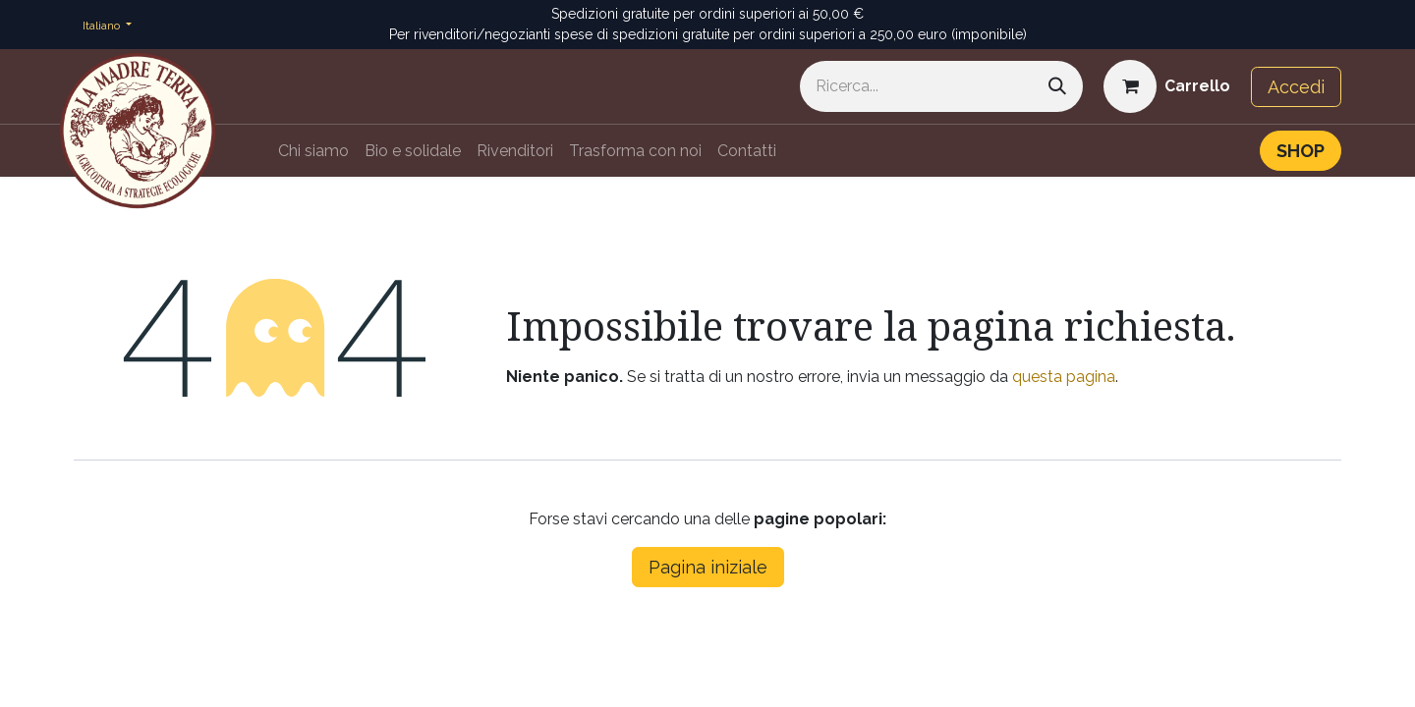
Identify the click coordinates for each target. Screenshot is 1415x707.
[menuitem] (313, 151)
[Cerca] (1057, 86)
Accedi (1296, 87)
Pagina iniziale (708, 567)
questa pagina (1063, 376)
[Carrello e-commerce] (1167, 86)
